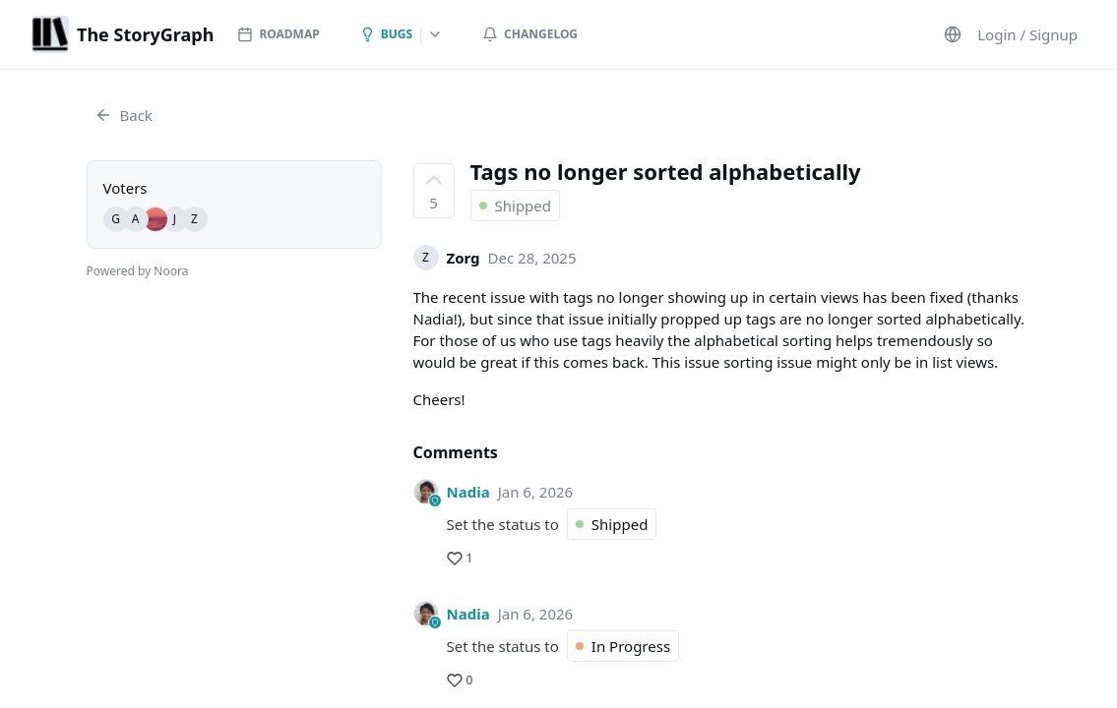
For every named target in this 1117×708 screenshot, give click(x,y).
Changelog (530, 34)
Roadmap (278, 34)
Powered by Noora (138, 271)
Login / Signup (1027, 34)
